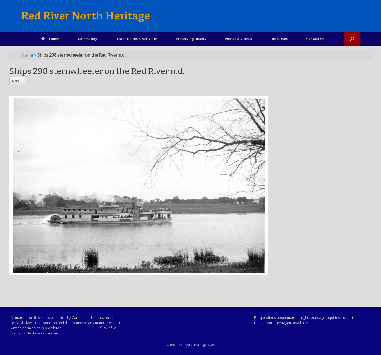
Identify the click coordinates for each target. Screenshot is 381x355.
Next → (17, 81)
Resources (279, 38)
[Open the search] (352, 39)
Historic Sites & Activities (136, 38)
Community (87, 38)
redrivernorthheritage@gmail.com (281, 322)
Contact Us (315, 38)
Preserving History (191, 38)
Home (50, 38)
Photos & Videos (238, 38)
